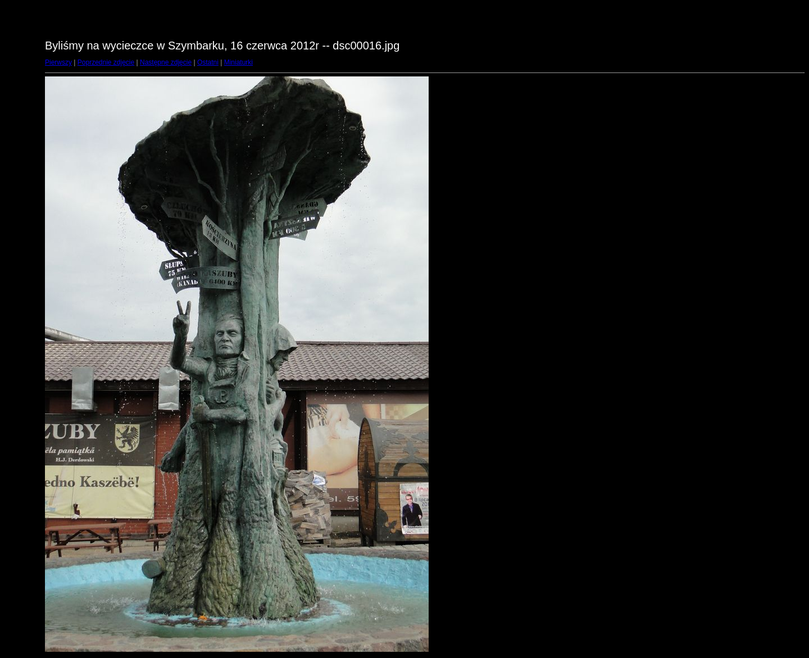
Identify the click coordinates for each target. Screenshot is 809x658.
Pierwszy (58, 62)
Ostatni (208, 62)
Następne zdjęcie (166, 62)
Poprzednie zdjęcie (106, 62)
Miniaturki (238, 62)
